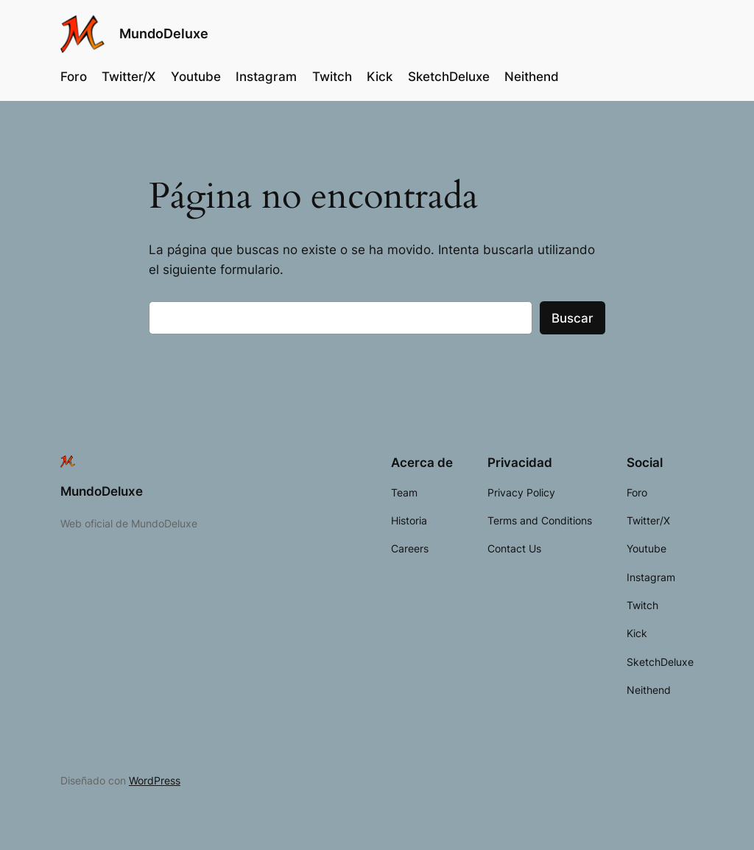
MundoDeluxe (163, 33)
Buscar (572, 318)
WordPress (154, 780)
